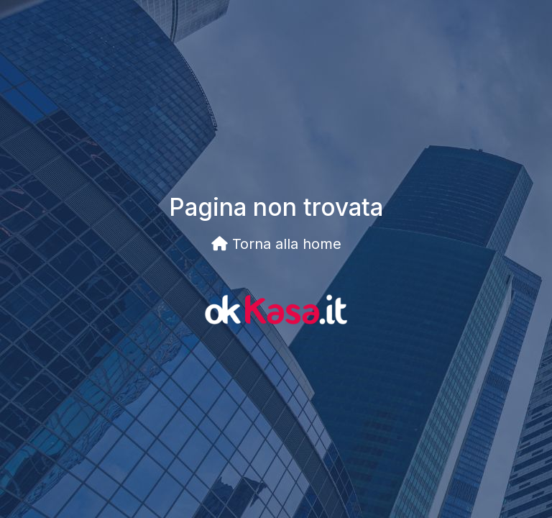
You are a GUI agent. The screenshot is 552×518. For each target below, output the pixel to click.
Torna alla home (276, 244)
